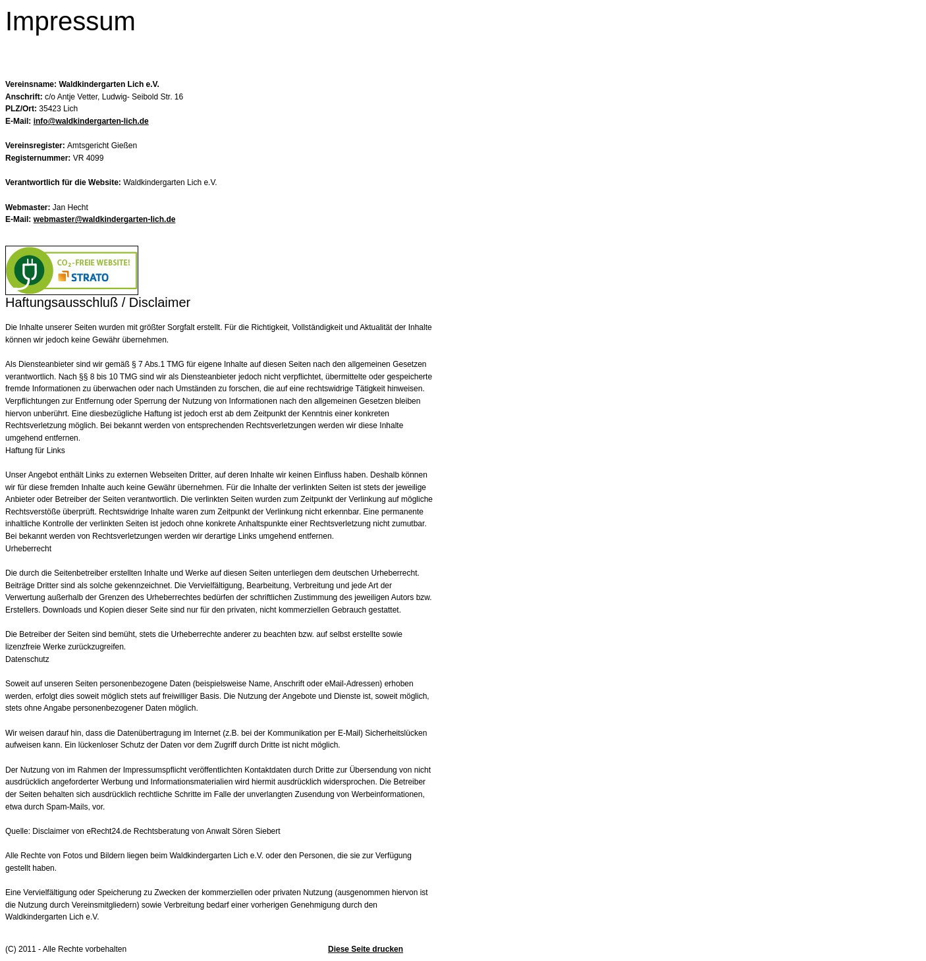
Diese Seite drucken (365, 949)
